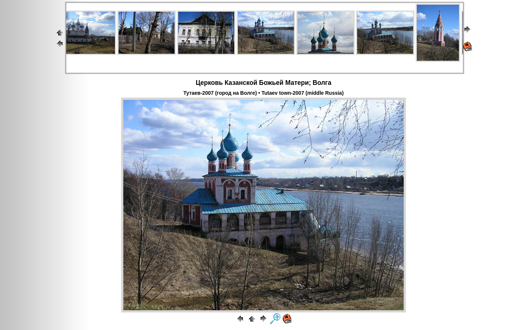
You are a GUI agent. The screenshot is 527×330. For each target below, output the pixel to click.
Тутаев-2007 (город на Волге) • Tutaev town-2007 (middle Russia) (263, 93)
